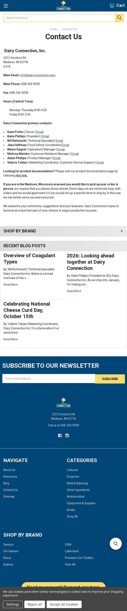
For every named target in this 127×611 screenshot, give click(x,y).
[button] (116, 544)
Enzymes (73, 476)
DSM (68, 544)
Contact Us (10, 489)
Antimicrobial (75, 496)
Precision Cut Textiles (79, 557)
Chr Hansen (11, 550)
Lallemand (72, 550)
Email (40, 132)
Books (71, 509)
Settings (12, 604)
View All (70, 564)
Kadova (8, 564)
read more (11, 284)
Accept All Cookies (64, 604)
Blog (6, 482)
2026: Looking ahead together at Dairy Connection (90, 262)
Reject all (35, 604)
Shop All (72, 516)
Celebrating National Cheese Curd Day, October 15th (27, 310)
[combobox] (63, 18)
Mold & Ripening (77, 482)
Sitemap (9, 496)
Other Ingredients (78, 489)
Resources (10, 476)
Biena (7, 557)
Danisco (8, 544)
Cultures (72, 469)
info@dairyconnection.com (37, 75)
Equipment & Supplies (81, 502)
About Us (9, 469)
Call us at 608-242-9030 (63, 425)
